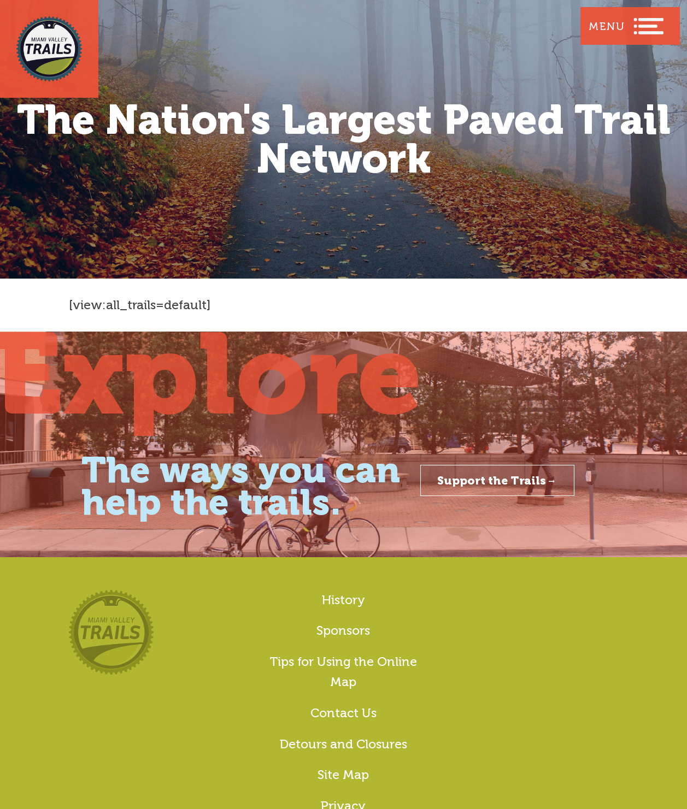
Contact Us (343, 713)
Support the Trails (497, 480)
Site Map (343, 774)
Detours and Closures (343, 744)
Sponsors (343, 630)
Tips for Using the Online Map (343, 671)
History (343, 599)
